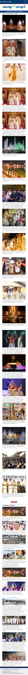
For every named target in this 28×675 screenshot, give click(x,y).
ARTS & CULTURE (14, 13)
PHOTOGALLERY (6, 1)
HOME (3, 13)
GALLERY (8, 13)
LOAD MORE (13, 501)
